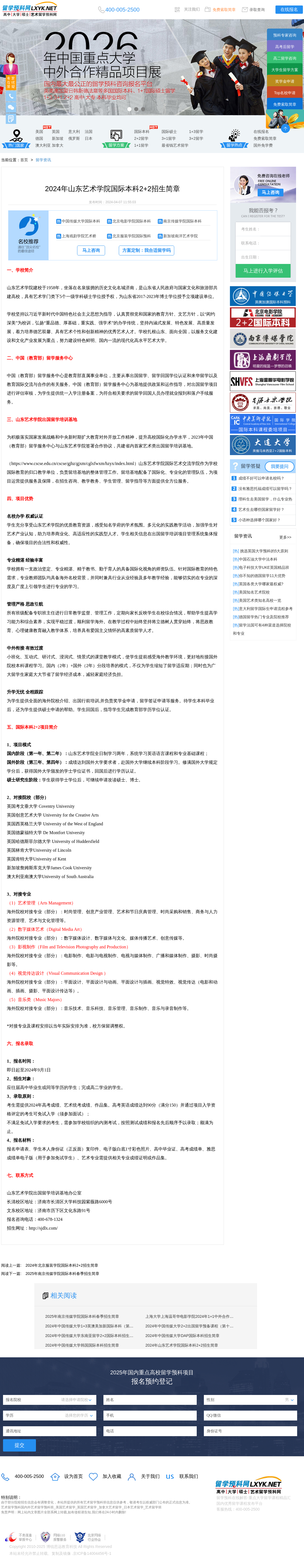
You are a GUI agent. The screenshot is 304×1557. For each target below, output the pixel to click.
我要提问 (279, 466)
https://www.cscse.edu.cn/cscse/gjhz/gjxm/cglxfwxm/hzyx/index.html (72, 463)
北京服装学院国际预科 (131, 236)
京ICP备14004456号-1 (92, 1553)
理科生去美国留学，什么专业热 (265, 499)
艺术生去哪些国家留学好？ (261, 509)
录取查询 (257, 9)
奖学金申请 (284, 81)
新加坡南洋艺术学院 (180, 236)
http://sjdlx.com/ (43, 1228)
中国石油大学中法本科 (258, 559)
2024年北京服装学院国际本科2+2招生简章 (62, 1265)
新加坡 (57, 138)
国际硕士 (169, 131)
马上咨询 (91, 250)
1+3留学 (196, 131)
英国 (56, 131)
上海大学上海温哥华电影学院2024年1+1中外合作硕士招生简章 (199, 1316)
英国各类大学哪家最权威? (261, 584)
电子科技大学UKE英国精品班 (264, 567)
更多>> (285, 537)
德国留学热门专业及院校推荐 (264, 617)
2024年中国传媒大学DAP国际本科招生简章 (182, 1335)
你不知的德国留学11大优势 (262, 575)
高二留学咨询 (284, 58)
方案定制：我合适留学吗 (146, 250)
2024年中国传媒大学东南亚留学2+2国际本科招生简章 (91, 1335)
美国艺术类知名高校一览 (260, 600)
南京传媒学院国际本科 (182, 221)
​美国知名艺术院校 (254, 592)
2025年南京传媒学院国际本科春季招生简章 (62, 1273)
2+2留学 (141, 138)
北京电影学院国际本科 (131, 221)
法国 (88, 131)
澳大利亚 (43, 145)
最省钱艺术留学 (175, 145)
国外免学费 (263, 145)
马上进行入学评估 (263, 271)
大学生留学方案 (284, 70)
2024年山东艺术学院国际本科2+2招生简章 (181, 1345)
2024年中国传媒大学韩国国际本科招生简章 (82, 1345)
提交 (19, 1445)
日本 (88, 138)
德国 (39, 138)
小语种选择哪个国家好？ (259, 520)
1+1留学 (141, 145)
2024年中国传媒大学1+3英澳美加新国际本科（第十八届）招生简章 (102, 1326)
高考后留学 (284, 46)
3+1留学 (169, 138)
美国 (39, 131)
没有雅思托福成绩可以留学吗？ (265, 488)
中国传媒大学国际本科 (81, 221)
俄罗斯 (74, 138)
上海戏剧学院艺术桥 (79, 236)
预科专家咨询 (284, 35)
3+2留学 (196, 138)
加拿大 (57, 145)
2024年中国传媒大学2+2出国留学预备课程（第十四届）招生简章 (201, 1326)
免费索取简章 (224, 9)
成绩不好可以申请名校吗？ (261, 478)
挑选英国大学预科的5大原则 (263, 551)
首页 (24, 160)
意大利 (74, 131)
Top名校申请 (285, 93)
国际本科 (142, 131)
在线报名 (289, 9)
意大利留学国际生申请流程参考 (266, 608)
